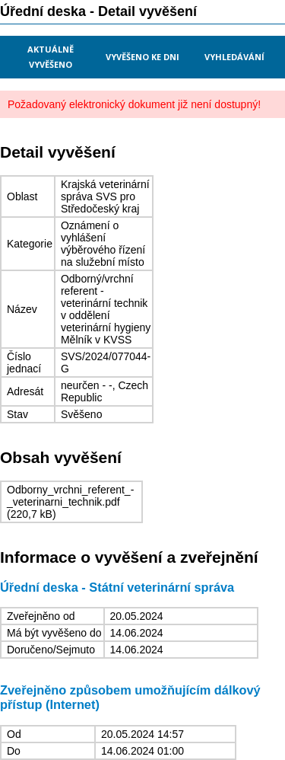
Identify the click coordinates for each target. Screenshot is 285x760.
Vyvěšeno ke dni (142, 56)
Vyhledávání (234, 56)
